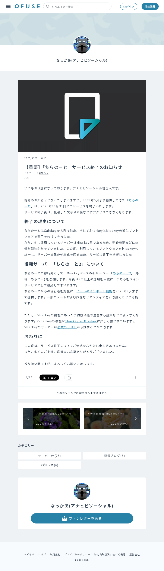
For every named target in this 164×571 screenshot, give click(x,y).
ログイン (128, 6)
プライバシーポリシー (77, 554)
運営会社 (134, 554)
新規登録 (150, 6)
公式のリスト (67, 327)
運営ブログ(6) (114, 456)
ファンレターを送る (82, 518)
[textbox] (82, 276)
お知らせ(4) (50, 465)
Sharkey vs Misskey (81, 321)
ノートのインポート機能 (94, 291)
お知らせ (43, 173)
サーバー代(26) (49, 456)
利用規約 (55, 554)
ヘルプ (42, 554)
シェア (49, 377)
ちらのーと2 (122, 273)
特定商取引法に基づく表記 (110, 554)
